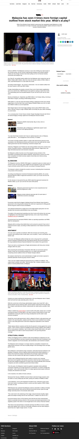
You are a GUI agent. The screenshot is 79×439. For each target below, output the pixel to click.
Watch (58, 6)
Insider (45, 6)
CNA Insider (15, 430)
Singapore (24, 6)
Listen (62, 6)
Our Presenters (32, 433)
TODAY (49, 6)
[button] (64, 45)
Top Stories (12, 6)
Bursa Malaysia (60, 73)
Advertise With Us (33, 430)
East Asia (33, 6)
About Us (31, 428)
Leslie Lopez (64, 34)
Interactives (14, 437)
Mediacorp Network (44, 428)
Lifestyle (54, 6)
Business (3, 430)
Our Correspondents (44, 433)
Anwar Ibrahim (68, 73)
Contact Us (42, 430)
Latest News (18, 6)
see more (14, 65)
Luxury (13, 433)
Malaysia (59, 76)
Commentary (39, 6)
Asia (29, 6)
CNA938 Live (15, 435)
